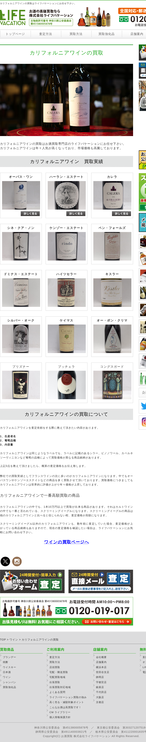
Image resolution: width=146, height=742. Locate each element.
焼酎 (5, 662)
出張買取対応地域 (60, 687)
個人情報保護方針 (60, 717)
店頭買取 (54, 667)
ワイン (7, 677)
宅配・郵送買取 (58, 672)
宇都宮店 (101, 682)
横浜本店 (101, 667)
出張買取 (54, 682)
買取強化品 (106, 34)
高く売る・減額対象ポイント (66, 702)
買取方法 (76, 34)
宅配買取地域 (57, 677)
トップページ (15, 34)
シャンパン (9, 682)
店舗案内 (101, 662)
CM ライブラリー (60, 712)
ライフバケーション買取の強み (68, 697)
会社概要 (101, 657)
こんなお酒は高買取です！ (65, 707)
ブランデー (9, 657)
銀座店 (100, 687)
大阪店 (100, 697)
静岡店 (100, 677)
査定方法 (45, 34)
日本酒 (7, 672)
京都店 (100, 702)
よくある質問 (57, 692)
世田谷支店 (102, 672)
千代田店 (101, 692)
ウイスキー (9, 667)
